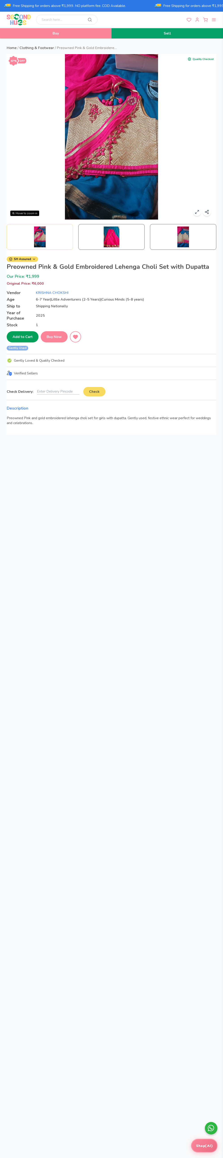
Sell (167, 33)
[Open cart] (205, 19)
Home (12, 47)
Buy (56, 33)
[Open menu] (213, 19)
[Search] (90, 19)
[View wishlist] (189, 19)
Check (94, 391)
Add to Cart (23, 336)
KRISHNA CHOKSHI (52, 292)
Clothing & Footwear (36, 47)
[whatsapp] (211, 1128)
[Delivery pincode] (58, 392)
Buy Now (54, 336)
